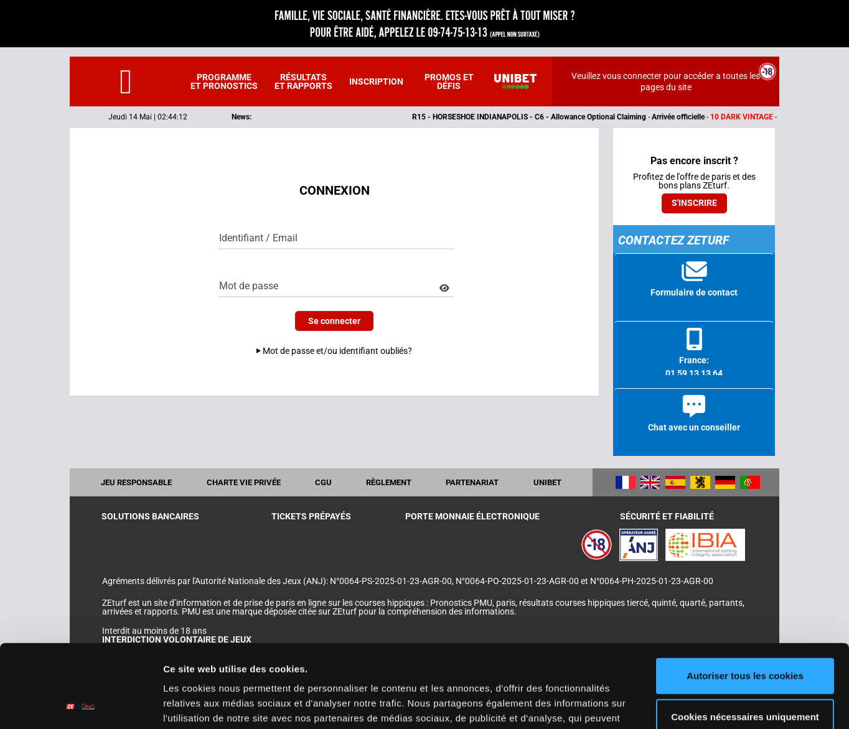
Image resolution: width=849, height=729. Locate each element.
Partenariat (472, 482)
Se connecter (334, 321)
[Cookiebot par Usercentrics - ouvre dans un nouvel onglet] (80, 704)
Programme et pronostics (224, 81)
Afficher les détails (205, 704)
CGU (323, 482)
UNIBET (547, 482)
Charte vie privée (244, 482)
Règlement (388, 482)
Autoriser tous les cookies (745, 598)
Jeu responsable (136, 482)
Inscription (376, 81)
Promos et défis (449, 81)
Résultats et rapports (303, 81)
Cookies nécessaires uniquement (745, 638)
